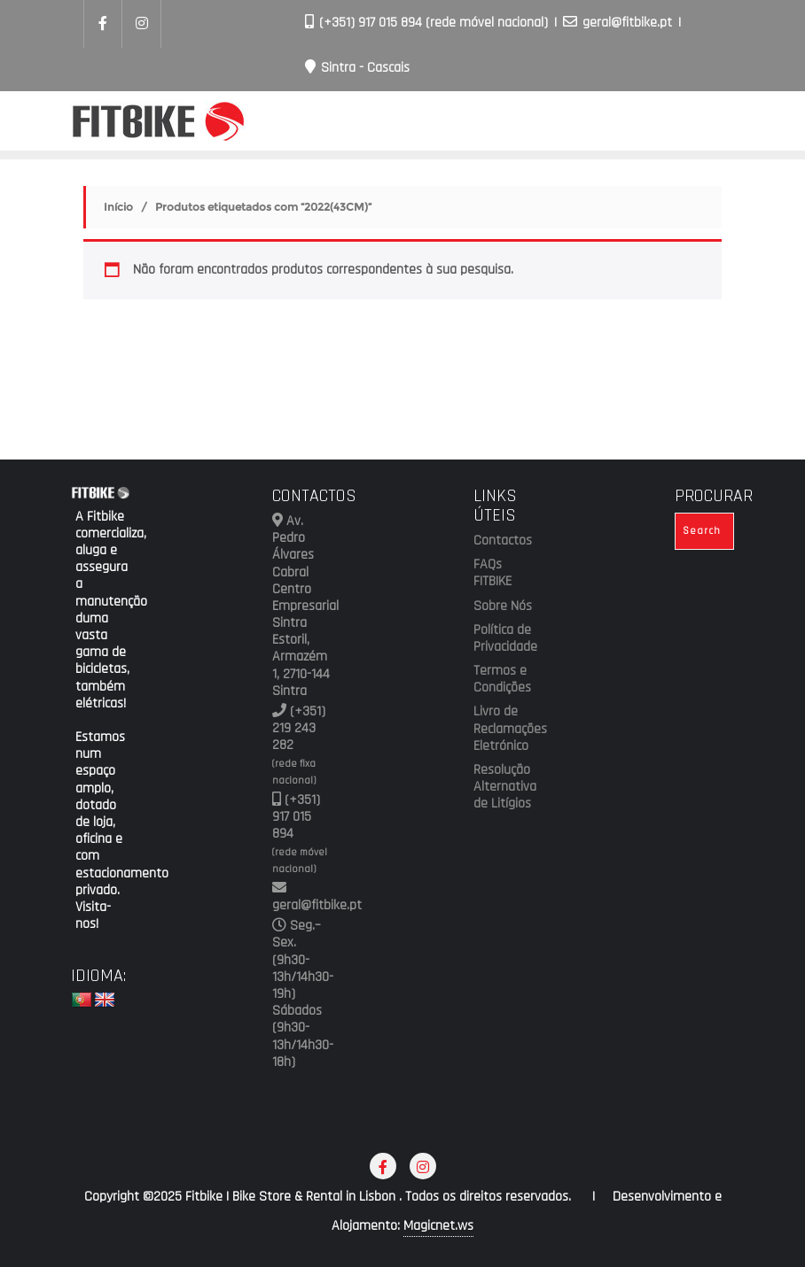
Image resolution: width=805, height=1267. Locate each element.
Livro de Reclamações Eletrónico (503, 728)
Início (118, 206)
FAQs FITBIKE (492, 573)
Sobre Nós (502, 606)
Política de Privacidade (503, 639)
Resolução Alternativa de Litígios (503, 787)
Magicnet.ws (438, 1226)
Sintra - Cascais (357, 67)
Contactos (502, 541)
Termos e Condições (502, 679)
